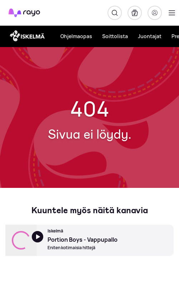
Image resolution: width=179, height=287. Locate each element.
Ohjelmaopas (76, 36)
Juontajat (149, 36)
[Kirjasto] (135, 13)
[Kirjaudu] (155, 13)
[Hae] (115, 13)
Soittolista (115, 36)
